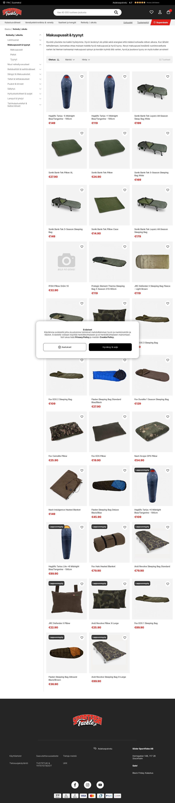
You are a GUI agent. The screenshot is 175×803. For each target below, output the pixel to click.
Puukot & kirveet (23, 84)
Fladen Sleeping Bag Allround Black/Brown (63, 678)
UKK (65, 763)
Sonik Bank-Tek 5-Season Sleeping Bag (66, 230)
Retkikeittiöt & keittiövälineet (23, 69)
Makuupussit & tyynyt (23, 45)
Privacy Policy (82, 337)
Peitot (13, 54)
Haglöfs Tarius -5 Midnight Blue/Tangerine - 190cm (62, 117)
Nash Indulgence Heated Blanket (65, 509)
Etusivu (8, 29)
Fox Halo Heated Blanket (103, 566)
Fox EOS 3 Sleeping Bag (146, 342)
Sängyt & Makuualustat (23, 74)
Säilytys (23, 88)
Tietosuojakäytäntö (18, 763)
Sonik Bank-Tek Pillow (102, 172)
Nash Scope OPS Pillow (145, 456)
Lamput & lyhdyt (23, 98)
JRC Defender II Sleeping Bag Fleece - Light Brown (152, 287)
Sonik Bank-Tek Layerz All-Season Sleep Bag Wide (151, 117)
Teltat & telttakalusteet (23, 79)
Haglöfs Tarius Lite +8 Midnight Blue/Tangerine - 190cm (64, 568)
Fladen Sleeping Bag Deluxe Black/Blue (105, 511)
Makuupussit (16, 49)
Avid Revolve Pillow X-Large (105, 623)
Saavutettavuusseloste (47, 756)
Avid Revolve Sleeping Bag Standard (152, 566)
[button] (150, 2)
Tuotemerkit (143, 22)
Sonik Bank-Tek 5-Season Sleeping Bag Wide (151, 174)
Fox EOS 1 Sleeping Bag (146, 623)
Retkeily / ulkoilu (89, 22)
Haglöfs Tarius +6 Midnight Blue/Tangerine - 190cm (147, 511)
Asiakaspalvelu (120, 2)
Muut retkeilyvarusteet (23, 64)
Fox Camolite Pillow (58, 456)
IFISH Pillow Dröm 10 (59, 286)
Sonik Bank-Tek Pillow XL (61, 172)
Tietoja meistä (70, 756)
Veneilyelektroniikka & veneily (39, 22)
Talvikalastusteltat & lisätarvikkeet (23, 104)
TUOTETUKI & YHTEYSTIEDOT (44, 764)
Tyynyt (13, 59)
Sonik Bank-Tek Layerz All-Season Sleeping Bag (151, 230)
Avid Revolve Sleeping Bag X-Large (108, 677)
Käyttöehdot (15, 756)
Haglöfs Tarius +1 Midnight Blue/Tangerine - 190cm (104, 117)
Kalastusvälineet (12, 22)
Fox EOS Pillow (98, 456)
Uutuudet (128, 22)
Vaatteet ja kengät (67, 22)
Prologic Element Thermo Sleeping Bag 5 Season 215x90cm (108, 287)
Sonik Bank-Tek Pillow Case (104, 229)
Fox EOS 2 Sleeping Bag (60, 399)
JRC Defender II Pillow (59, 623)
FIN (13, 2)
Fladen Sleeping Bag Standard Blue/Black (106, 400)
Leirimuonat (23, 40)
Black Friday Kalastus (143, 773)
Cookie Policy (107, 337)
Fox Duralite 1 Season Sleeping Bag (151, 399)
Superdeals (161, 22)
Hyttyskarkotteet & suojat (23, 93)
